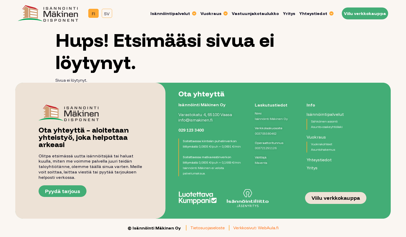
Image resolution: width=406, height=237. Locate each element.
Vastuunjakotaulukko (252, 13)
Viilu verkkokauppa (362, 13)
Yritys (286, 13)
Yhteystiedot (313, 13)
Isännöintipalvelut (170, 13)
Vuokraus (211, 13)
